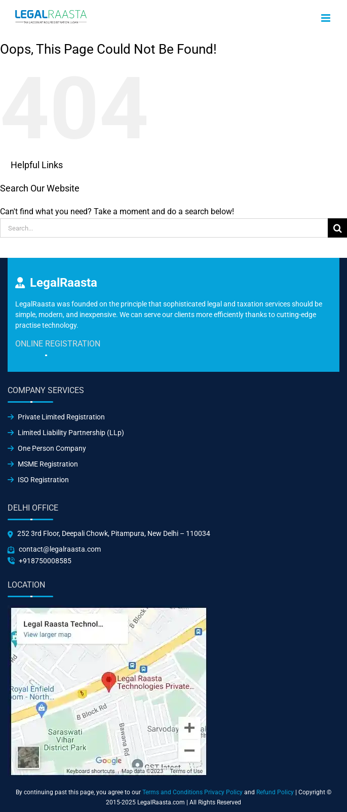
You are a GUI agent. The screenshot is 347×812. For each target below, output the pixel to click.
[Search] (337, 228)
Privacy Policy (223, 792)
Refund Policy (275, 792)
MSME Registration (43, 464)
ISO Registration (38, 480)
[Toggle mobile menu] (326, 18)
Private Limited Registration (56, 417)
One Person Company (47, 448)
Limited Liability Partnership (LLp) (66, 433)
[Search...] (164, 228)
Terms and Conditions (172, 792)
